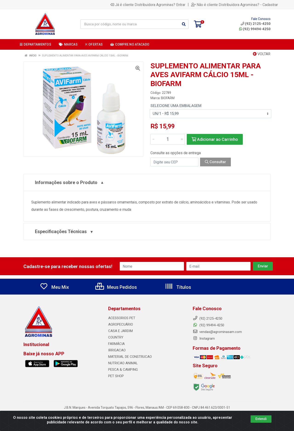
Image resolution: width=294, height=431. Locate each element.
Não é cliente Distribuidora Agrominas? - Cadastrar (234, 4)
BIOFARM (168, 98)
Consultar (215, 162)
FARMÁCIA (116, 344)
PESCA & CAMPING (123, 369)
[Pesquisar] (184, 24)
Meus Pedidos (116, 287)
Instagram (204, 338)
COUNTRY (115, 337)
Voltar (261, 54)
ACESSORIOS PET (121, 318)
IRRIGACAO (117, 350)
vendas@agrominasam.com (217, 332)
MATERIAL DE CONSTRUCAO (130, 357)
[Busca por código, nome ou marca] (129, 24)
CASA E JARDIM (120, 331)
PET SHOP (116, 376)
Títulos (178, 287)
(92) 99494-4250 (255, 29)
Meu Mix (54, 287)
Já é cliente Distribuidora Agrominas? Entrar (147, 4)
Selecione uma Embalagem (175, 106)
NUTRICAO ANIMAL (123, 363)
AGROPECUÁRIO (120, 324)
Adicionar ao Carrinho (215, 139)
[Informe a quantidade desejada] (167, 139)
